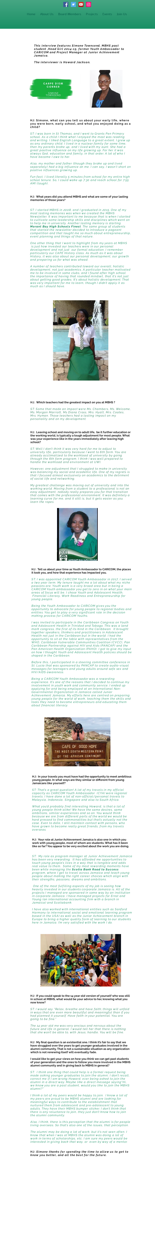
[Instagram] (88, 4)
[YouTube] (81, 4)
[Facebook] (65, 4)
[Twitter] (73, 4)
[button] (92, 14)
